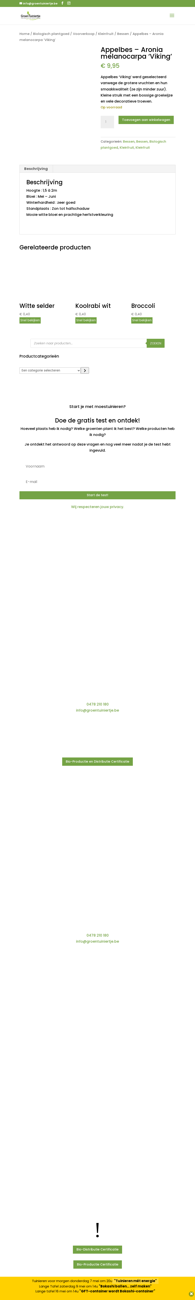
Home (24, 34)
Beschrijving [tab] (36, 168)
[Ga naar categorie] (85, 370)
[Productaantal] (107, 122)
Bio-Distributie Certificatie (97, 1249)
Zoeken (155, 343)
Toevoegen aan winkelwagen (146, 120)
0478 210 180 (98, 704)
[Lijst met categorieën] (50, 370)
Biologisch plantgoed (51, 34)
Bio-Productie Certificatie (97, 1264)
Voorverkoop (84, 34)
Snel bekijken (30, 320)
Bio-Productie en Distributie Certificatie (97, 761)
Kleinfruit (106, 34)
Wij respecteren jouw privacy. (97, 506)
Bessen (123, 34)
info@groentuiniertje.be (97, 710)
